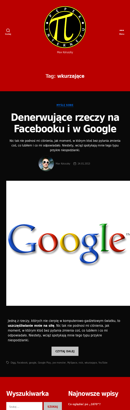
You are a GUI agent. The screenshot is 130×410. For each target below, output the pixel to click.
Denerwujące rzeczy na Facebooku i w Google (65, 123)
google (32, 362)
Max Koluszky (63, 163)
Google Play (44, 362)
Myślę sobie (65, 105)
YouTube (102, 362)
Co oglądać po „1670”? (84, 404)
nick (81, 362)
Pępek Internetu (65, 27)
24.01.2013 (84, 163)
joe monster (59, 362)
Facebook (22, 362)
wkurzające (91, 362)
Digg (13, 362)
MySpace (72, 362)
